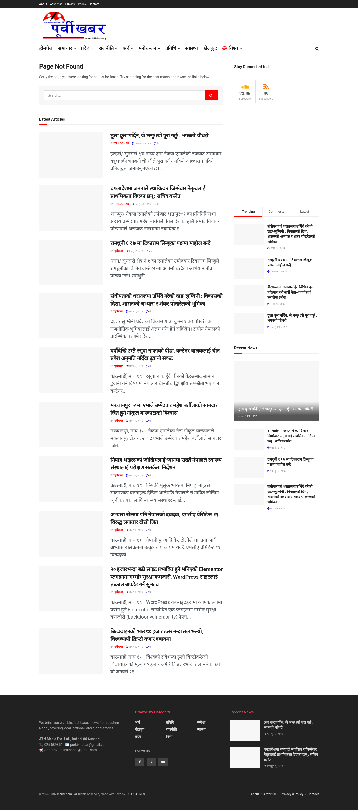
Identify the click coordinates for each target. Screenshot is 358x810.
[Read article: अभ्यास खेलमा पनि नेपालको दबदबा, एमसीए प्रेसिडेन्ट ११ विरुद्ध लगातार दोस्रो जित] (71, 534)
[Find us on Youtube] (163, 762)
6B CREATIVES (135, 794)
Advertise (56, 4)
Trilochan (121, 143)
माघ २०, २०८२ (134, 311)
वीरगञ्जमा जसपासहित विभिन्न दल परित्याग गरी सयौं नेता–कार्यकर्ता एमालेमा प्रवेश (290, 292)
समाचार (65, 48)
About (43, 4)
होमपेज (45, 48)
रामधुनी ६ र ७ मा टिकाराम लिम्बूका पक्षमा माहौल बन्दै (160, 243)
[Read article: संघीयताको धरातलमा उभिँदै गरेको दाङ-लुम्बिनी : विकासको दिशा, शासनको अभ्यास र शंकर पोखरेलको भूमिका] (71, 315)
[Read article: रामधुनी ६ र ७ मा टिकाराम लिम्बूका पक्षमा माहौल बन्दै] (71, 262)
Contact (94, 4)
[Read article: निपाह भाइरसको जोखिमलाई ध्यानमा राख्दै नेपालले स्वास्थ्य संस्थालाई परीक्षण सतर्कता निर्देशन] (71, 479)
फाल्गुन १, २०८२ (135, 251)
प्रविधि (170, 722)
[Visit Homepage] (77, 25)
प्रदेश (85, 48)
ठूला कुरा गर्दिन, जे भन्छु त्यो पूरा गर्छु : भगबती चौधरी (159, 136)
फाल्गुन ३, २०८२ (141, 204)
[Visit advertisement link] (276, 155)
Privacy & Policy (75, 4)
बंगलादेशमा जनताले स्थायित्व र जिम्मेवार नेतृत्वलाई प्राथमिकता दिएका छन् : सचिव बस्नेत (292, 436)
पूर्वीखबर (118, 251)
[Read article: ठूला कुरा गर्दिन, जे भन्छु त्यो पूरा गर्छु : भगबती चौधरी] (71, 155)
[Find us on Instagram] (151, 762)
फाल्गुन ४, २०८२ (141, 143)
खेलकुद (139, 729)
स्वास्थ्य (201, 729)
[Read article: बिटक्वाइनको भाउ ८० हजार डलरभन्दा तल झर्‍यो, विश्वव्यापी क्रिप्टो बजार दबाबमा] (71, 651)
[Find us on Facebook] (139, 762)
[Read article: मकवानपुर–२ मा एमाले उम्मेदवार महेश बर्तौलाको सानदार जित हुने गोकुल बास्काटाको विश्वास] (71, 424)
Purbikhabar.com (61, 794)
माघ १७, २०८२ (134, 475)
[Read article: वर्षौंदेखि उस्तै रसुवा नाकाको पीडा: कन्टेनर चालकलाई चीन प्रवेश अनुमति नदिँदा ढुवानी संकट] (71, 370)
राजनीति (106, 48)
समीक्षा (201, 722)
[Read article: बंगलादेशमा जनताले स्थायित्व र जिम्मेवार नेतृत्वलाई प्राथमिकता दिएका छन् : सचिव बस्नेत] (71, 208)
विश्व (169, 736)
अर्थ (137, 722)
